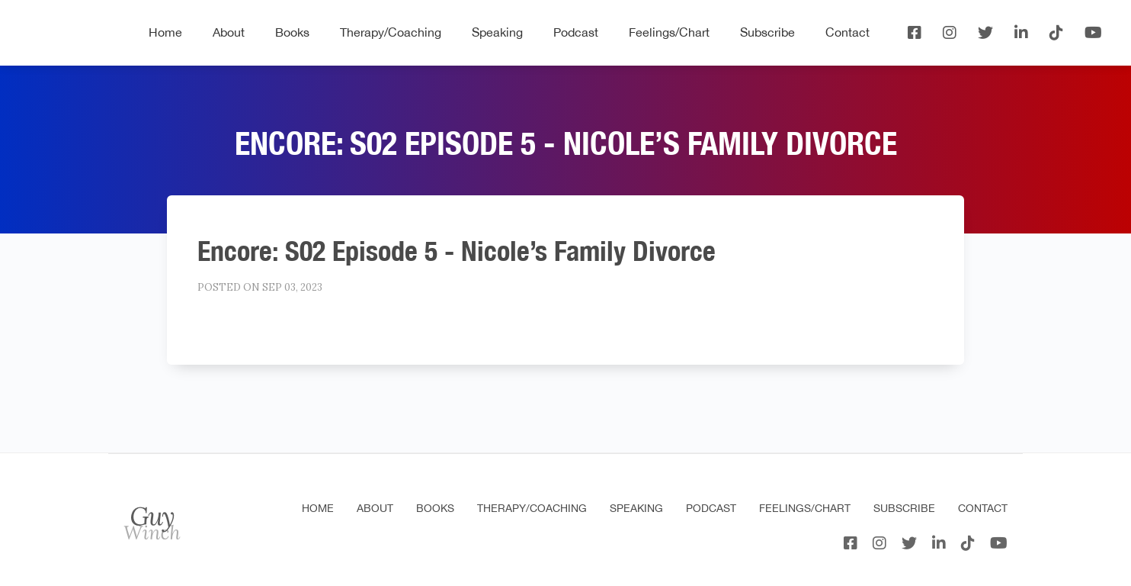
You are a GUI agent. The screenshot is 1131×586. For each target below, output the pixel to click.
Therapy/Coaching (390, 32)
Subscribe (767, 32)
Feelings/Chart (669, 32)
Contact (847, 32)
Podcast (575, 32)
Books (292, 32)
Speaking (497, 32)
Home (165, 32)
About (229, 32)
